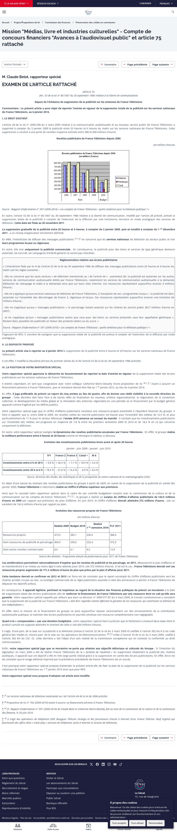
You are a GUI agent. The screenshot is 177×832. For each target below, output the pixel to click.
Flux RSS (51, 808)
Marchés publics (11, 798)
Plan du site (25, 817)
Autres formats (13, 64)
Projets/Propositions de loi (27, 22)
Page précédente (135, 64)
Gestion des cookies (104, 817)
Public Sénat (53, 798)
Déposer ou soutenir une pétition (65, 793)
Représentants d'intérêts (16, 808)
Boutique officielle (56, 803)
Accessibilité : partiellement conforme (51, 817)
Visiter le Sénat (55, 778)
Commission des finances (58, 22)
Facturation (8, 803)
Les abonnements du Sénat (62, 783)
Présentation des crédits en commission (95, 22)
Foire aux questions (13, 778)
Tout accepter (119, 823)
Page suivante (162, 64)
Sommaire (108, 64)
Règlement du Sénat (14, 783)
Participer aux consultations (62, 788)
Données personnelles (82, 817)
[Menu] (4, 11)
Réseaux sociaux (46, 3)
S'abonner (145, 3)
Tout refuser (137, 823)
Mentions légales (10, 817)
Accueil (5, 22)
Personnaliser (156, 823)
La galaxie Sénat (15, 3)
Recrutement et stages (15, 788)
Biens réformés (11, 793)
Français (168, 2)
